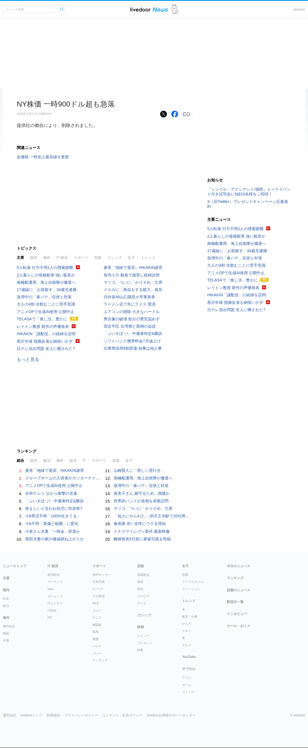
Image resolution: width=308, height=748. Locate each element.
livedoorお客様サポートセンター (171, 715)
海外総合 (9, 626)
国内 (33, 257)
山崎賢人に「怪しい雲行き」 (139, 470)
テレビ (141, 603)
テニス (97, 617)
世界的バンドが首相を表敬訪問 (141, 501)
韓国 (6, 633)
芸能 (97, 257)
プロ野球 (98, 596)
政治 (46, 460)
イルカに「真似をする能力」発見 (133, 289)
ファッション (191, 589)
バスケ (97, 646)
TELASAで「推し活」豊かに (42, 319)
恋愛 (185, 574)
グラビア (143, 596)
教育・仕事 (189, 616)
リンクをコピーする (186, 114)
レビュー (143, 635)
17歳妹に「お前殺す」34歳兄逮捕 (46, 289)
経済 (73, 460)
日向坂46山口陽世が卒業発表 (129, 297)
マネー (186, 631)
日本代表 (98, 581)
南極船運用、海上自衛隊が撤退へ (46, 282)
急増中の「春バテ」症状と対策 (44, 297)
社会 (6, 598)
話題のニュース (238, 590)
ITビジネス (55, 603)
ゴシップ (114, 257)
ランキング (235, 578)
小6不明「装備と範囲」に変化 (51, 523)
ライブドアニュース (149, 9)
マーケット (55, 581)
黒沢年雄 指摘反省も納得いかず (45, 341)
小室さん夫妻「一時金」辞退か (52, 531)
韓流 (140, 589)
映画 (140, 627)
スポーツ (81, 257)
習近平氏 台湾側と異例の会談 (130, 326)
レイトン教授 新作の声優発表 (43, 326)
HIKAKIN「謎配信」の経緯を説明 (46, 334)
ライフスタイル (193, 581)
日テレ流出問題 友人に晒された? (46, 348)
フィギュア (100, 660)
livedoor (299, 9)
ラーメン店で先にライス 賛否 (130, 304)
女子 (131, 257)
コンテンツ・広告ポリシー (122, 715)
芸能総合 (143, 574)
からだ (186, 623)
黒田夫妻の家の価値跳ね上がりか (54, 539)
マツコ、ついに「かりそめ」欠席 (133, 282)
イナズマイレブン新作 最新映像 (142, 531)
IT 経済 (62, 257)
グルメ (186, 645)
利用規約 (53, 715)
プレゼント (145, 643)
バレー (97, 653)
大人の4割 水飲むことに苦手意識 (46, 304)
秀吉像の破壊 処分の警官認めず (132, 319)
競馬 (95, 631)
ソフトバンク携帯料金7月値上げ (132, 341)
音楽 (140, 581)
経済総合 (54, 574)
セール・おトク (238, 626)
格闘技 (97, 624)
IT (84, 460)
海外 (46, 257)
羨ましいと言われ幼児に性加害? (53, 508)
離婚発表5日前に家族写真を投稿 (142, 539)
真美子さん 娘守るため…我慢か (142, 493)
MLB (95, 603)
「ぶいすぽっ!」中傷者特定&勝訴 (133, 333)
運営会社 (9, 715)
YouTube (189, 657)
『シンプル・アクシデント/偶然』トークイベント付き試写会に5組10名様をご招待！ (249, 191)
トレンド (148, 257)
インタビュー (237, 614)
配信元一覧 (235, 602)
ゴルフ (97, 610)
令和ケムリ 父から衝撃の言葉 (51, 493)
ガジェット (55, 596)
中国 (6, 640)
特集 (140, 650)
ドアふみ (175, 9)
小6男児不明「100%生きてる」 (53, 516)
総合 (20, 460)
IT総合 (52, 610)
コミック (188, 691)
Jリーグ (97, 589)
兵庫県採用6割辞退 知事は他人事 (133, 348)
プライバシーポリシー (81, 715)
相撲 (95, 639)
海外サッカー (101, 574)
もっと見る (28, 359)
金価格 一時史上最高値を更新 (43, 157)
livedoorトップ (31, 715)
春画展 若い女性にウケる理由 (140, 523)
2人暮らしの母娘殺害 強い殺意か (46, 275)
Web (51, 589)
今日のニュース (238, 566)
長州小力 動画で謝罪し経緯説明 (132, 275)
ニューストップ (14, 566)
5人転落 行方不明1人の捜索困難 (45, 267)
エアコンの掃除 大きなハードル (132, 311)
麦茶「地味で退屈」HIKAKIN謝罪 (133, 267)
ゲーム (186, 685)
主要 (20, 257)
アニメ (186, 677)
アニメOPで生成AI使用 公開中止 (45, 311)
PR (50, 617)
